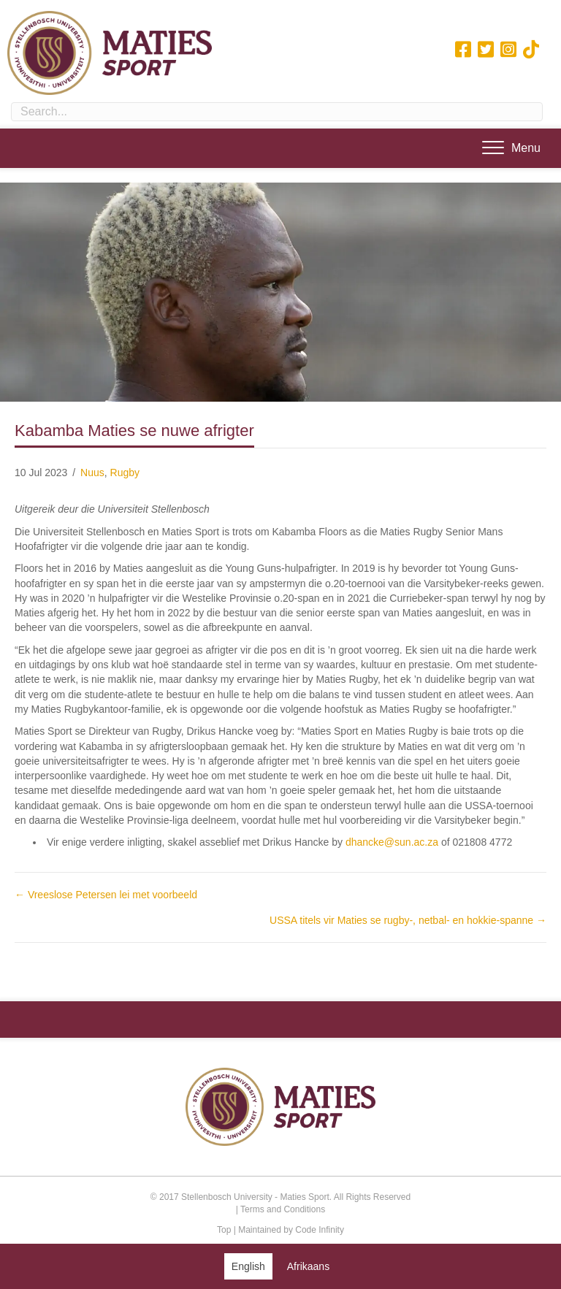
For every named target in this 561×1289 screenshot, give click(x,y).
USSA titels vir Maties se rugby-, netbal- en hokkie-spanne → (408, 920)
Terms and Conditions (282, 1209)
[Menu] (511, 148)
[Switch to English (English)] (248, 1266)
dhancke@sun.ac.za (392, 842)
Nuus (92, 472)
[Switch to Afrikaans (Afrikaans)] (308, 1266)
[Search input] (277, 111)
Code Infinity (319, 1230)
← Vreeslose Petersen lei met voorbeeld (106, 894)
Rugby (125, 472)
